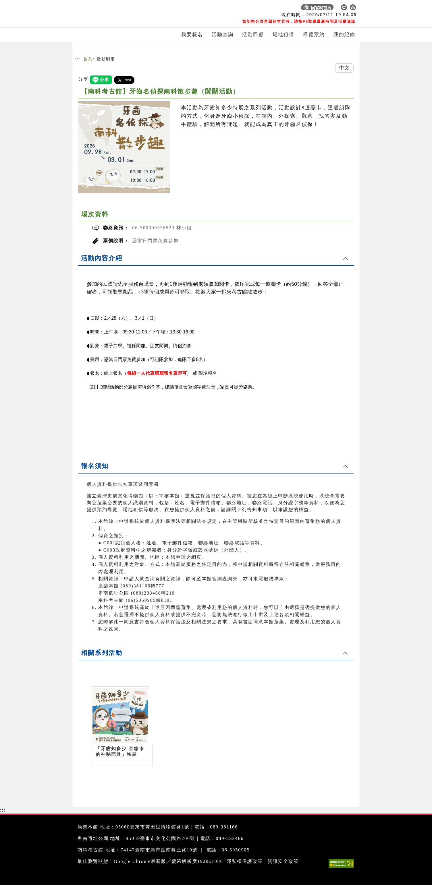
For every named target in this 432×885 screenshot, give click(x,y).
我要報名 (192, 34)
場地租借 (283, 34)
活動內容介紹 (101, 258)
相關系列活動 (101, 652)
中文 (344, 68)
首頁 (87, 59)
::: (77, 59)
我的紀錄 (344, 34)
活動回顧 (253, 34)
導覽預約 (314, 34)
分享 (83, 79)
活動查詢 (223, 34)
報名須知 (95, 465)
